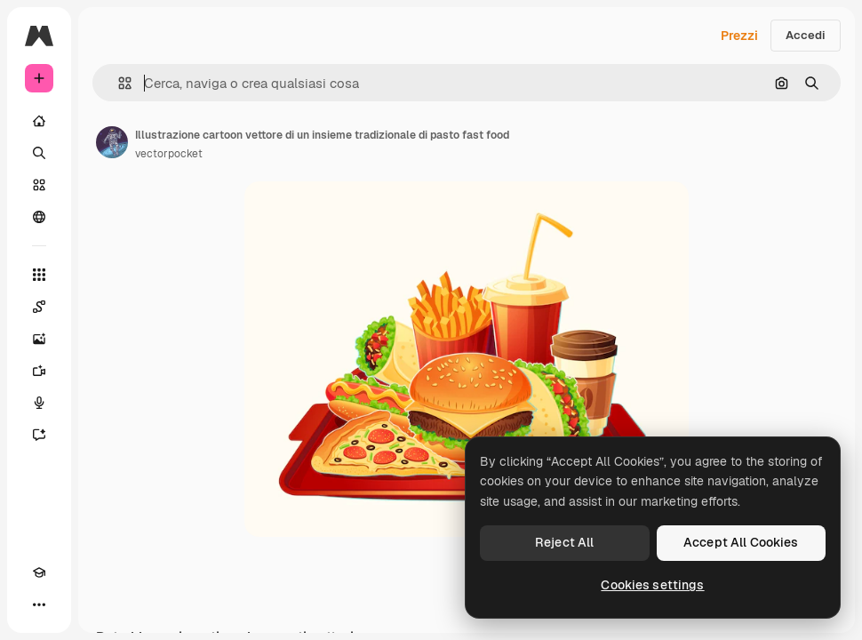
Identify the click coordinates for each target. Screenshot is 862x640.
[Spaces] (39, 306)
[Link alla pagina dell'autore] (112, 142)
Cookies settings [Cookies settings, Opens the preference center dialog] (652, 585)
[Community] (39, 217)
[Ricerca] (39, 153)
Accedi (806, 35)
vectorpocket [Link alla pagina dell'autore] (169, 154)
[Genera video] (39, 370)
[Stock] (39, 185)
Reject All (564, 542)
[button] (117, 83)
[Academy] (39, 572)
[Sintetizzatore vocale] (39, 402)
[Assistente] (39, 434)
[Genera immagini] (39, 338)
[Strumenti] (39, 274)
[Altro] (39, 604)
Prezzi (739, 36)
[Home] (39, 121)
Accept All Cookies (741, 542)
